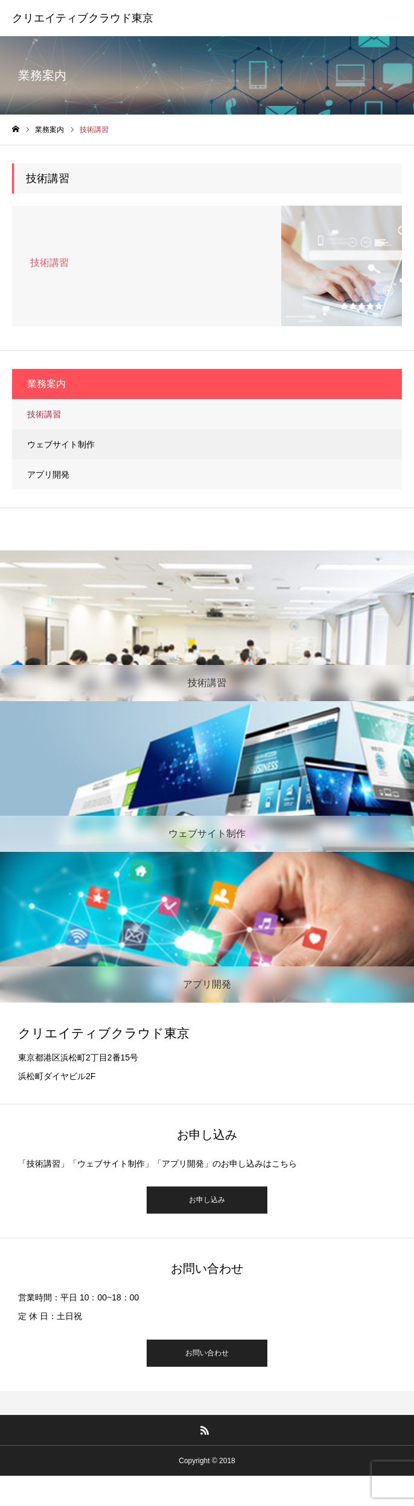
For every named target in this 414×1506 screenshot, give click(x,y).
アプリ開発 (48, 474)
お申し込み (207, 1200)
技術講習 (44, 414)
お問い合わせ (207, 1353)
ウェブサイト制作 (61, 444)
